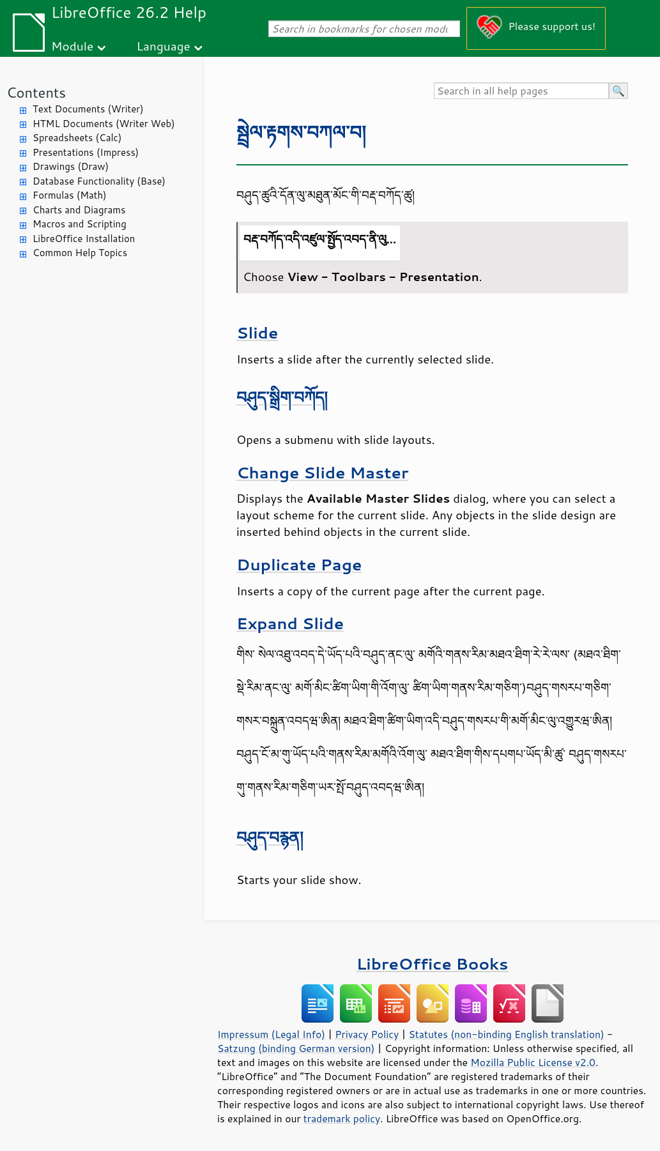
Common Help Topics (80, 252)
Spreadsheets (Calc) (77, 137)
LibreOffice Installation (84, 238)
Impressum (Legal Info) (271, 1034)
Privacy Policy (367, 1034)
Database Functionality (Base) (99, 181)
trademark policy (341, 1118)
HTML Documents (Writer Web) (104, 123)
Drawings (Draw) (71, 166)
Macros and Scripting (80, 224)
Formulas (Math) (70, 195)
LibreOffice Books (433, 963)
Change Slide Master (322, 472)
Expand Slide (290, 623)
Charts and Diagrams (79, 210)
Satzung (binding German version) (296, 1048)
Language (163, 45)
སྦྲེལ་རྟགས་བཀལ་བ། (301, 132)
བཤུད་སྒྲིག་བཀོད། (282, 397)
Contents (36, 92)
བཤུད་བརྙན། (269, 837)
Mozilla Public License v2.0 (532, 1062)
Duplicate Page (299, 564)
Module (72, 45)
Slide (257, 332)
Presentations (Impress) (86, 152)
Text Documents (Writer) (88, 109)
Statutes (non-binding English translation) (506, 1034)
